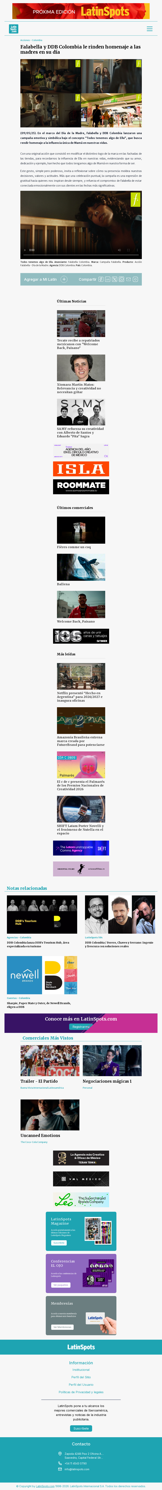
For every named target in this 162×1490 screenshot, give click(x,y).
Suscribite (58, 1242)
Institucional (81, 1370)
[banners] (81, 11)
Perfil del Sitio (81, 1377)
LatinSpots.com (45, 1486)
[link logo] (13, 29)
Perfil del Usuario (81, 1384)
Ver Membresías (62, 1327)
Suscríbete (81, 1428)
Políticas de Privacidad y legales (81, 1392)
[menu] (150, 28)
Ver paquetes (60, 1285)
